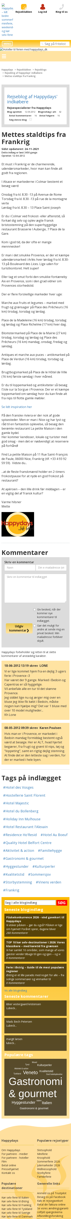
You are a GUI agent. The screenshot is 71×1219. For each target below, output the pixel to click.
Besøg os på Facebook (50, 1132)
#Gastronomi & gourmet (21, 801)
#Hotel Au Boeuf (51, 778)
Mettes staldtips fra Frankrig (20, 48)
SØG (62, 838)
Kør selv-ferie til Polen (14, 1155)
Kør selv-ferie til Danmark (16, 1151)
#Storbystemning (40, 817)
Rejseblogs (42, 41)
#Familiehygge (45, 793)
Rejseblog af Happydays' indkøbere (24, 45)
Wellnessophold (46, 1104)
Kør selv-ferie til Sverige (16, 1147)
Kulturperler (44, 1000)
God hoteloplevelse (54, 1009)
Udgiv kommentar (19, 568)
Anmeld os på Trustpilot (51, 1128)
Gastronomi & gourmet (34, 1043)
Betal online (8, 1100)
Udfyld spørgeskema (49, 1147)
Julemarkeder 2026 (48, 1100)
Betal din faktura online (50, 1139)
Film (4, 1096)
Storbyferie (43, 1108)
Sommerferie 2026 (48, 1096)
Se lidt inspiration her (16, 365)
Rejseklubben (24, 41)
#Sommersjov (13, 817)
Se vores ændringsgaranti (52, 1143)
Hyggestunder (23, 1037)
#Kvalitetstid (35, 809)
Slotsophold (44, 1085)
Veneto (30, 1007)
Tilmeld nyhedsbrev (48, 1154)
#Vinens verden (15, 825)
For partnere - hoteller (14, 1092)
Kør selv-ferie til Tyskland (16, 1144)
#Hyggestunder (54, 801)
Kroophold (43, 1092)
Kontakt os (8, 1108)
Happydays (8, 41)
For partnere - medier (14, 1089)
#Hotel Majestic (14, 754)
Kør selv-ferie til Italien (15, 1132)
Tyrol (27, 1000)
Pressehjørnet (10, 1104)
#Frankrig (37, 825)
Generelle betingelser (35, 1188)
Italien (47, 1038)
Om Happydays (11, 1085)
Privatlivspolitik (35, 1184)
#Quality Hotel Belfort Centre (24, 786)
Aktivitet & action (21, 1004)
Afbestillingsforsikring (49, 1151)
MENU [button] (7, 15)
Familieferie (44, 1111)
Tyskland (17, 1009)
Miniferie (42, 1089)
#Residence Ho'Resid (19, 778)
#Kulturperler (13, 809)
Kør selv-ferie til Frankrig (16, 1140)
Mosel (34, 997)
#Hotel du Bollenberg (46, 754)
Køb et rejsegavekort (49, 1135)
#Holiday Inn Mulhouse (20, 762)
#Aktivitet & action (16, 793)
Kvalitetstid (46, 1006)
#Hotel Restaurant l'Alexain (23, 770)
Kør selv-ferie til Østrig (15, 1136)
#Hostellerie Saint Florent (22, 746)
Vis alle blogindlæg (15, 925)
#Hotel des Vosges (17, 738)
